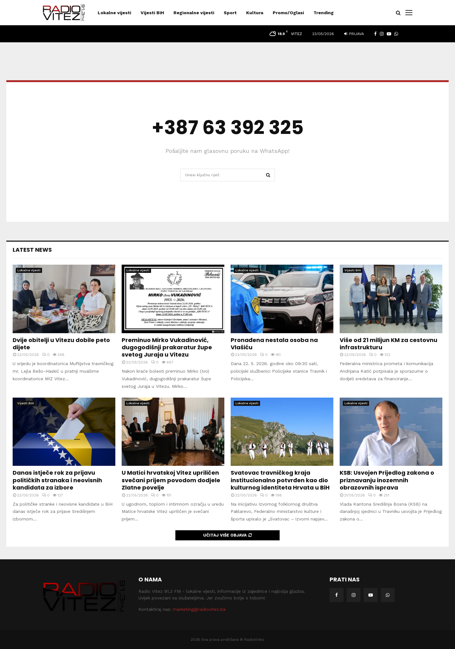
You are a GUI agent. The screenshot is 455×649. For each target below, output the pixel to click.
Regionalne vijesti (193, 12)
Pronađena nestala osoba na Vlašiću (274, 343)
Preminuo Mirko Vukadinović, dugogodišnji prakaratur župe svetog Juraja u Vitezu (167, 347)
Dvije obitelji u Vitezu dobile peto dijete (61, 343)
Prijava (354, 34)
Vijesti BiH (152, 12)
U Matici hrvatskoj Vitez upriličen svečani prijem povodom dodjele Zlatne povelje (171, 480)
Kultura (254, 12)
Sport (230, 12)
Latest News (32, 250)
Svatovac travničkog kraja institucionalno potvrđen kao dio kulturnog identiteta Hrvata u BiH (280, 480)
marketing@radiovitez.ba (199, 609)
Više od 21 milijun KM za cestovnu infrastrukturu (388, 343)
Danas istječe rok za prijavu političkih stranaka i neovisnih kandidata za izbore (57, 480)
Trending (323, 12)
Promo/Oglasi (288, 12)
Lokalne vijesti (114, 12)
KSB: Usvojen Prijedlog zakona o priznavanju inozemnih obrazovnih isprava (387, 480)
